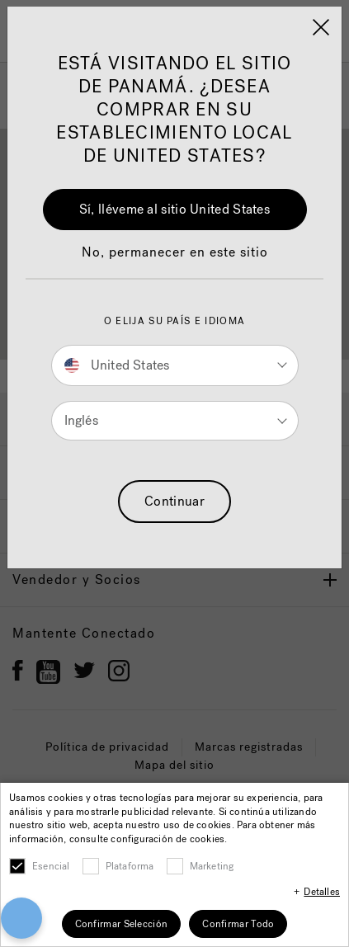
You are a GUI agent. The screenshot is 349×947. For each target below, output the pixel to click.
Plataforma (130, 866)
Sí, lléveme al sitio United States (174, 209)
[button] (175, 260)
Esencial (51, 866)
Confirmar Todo (238, 924)
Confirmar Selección (121, 924)
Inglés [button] (81, 420)
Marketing (212, 866)
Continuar (174, 501)
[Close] (321, 27)
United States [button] (117, 365)
